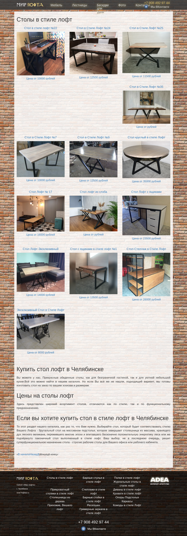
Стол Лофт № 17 (40, 192)
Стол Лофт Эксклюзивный (41, 249)
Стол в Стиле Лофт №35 (146, 86)
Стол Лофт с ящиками (146, 192)
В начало (24, 454)
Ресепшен (93, 505)
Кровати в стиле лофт (127, 493)
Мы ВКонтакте (160, 6)
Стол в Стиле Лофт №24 (93, 28)
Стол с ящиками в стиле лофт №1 (93, 249)
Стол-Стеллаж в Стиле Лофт (146, 249)
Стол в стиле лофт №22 (40, 28)
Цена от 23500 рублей (146, 238)
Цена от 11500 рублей (146, 76)
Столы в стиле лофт (60, 477)
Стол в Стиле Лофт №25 (146, 28)
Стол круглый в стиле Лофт (146, 137)
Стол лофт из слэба (93, 192)
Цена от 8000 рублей (40, 352)
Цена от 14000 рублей (40, 294)
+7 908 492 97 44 (157, 3)
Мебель (56, 5)
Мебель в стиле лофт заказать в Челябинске (30, 5)
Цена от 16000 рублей (40, 234)
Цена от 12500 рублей (93, 77)
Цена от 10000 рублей (40, 78)
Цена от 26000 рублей (146, 299)
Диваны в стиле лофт (127, 489)
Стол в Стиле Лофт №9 (93, 137)
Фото (122, 5)
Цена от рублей (146, 126)
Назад (34, 454)
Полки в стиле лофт (127, 477)
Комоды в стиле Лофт (127, 505)
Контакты (143, 5)
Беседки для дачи (103, 8)
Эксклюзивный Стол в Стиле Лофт (40, 310)
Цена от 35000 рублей (146, 181)
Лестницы (79, 5)
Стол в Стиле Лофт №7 (41, 137)
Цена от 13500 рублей (93, 297)
